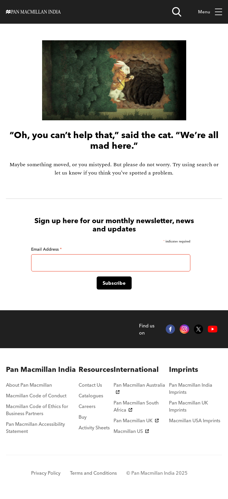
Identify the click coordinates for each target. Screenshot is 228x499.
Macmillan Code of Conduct (36, 396)
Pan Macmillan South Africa (136, 406)
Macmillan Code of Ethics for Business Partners (37, 409)
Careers (87, 406)
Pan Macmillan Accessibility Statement (35, 427)
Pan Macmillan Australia (139, 388)
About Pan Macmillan (29, 385)
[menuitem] (42, 369)
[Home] (33, 12)
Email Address (46, 249)
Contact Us (90, 385)
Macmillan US (131, 431)
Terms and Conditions (93, 473)
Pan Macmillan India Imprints (190, 388)
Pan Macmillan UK (136, 420)
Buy (83, 417)
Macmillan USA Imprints (194, 420)
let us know (68, 173)
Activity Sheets (94, 428)
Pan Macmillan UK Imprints (188, 406)
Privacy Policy (45, 473)
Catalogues (91, 396)
